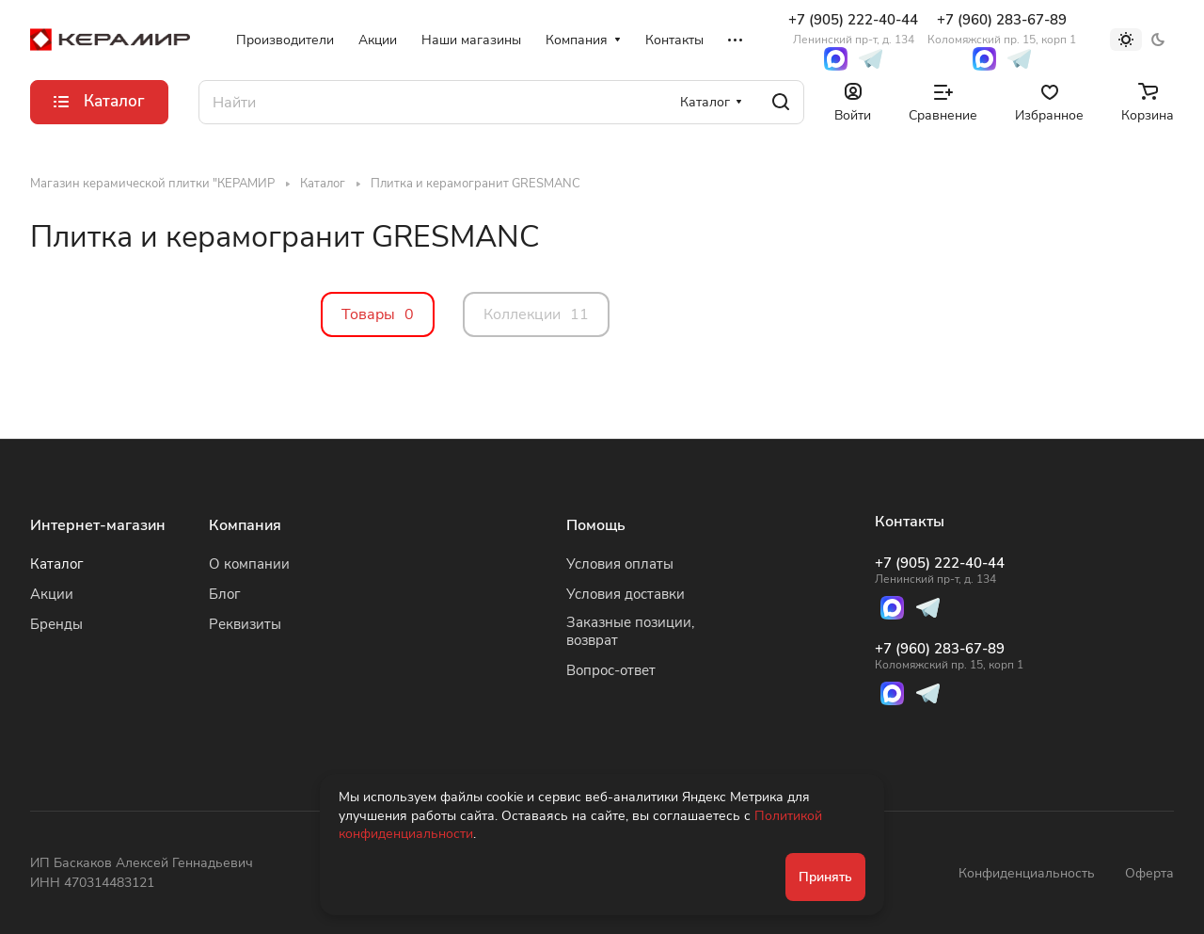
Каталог (57, 564)
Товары (377, 314)
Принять (825, 877)
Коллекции (536, 314)
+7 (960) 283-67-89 (1001, 28)
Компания (245, 525)
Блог (225, 594)
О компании (249, 564)
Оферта (1149, 873)
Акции (51, 594)
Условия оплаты (619, 564)
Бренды (56, 624)
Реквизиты (245, 624)
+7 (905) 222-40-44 (853, 28)
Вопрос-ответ (611, 670)
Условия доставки (625, 594)
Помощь (596, 525)
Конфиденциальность (1026, 873)
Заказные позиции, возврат (630, 631)
